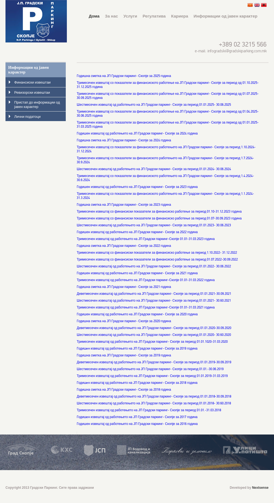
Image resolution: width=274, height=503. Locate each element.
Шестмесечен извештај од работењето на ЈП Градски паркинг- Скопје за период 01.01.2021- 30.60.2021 (154, 301)
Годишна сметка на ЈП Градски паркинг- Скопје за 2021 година (124, 287)
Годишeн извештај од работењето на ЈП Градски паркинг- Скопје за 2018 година (137, 383)
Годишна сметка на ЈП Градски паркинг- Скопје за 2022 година (124, 246)
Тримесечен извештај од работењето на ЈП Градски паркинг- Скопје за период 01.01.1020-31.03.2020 (152, 342)
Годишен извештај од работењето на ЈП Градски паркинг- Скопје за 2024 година (137, 134)
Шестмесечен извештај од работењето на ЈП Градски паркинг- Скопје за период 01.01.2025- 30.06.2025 (154, 105)
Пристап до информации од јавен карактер (37, 104)
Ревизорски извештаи (32, 92)
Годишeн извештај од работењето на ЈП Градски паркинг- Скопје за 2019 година (137, 349)
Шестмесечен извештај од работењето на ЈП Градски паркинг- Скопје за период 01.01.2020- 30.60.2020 (154, 335)
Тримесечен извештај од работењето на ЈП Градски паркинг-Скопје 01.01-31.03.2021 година (146, 307)
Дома (94, 16)
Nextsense (260, 488)
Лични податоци (27, 117)
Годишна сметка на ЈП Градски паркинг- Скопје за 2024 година (124, 140)
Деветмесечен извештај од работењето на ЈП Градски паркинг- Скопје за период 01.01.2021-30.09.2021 (154, 294)
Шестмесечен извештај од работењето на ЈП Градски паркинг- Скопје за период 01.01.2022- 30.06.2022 (154, 266)
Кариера (179, 16)
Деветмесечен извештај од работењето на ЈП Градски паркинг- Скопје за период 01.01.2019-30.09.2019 (154, 362)
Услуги (130, 16)
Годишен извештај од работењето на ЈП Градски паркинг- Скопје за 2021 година (137, 273)
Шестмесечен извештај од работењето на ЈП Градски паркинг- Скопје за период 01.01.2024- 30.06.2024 (154, 169)
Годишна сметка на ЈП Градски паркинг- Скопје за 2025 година (124, 76)
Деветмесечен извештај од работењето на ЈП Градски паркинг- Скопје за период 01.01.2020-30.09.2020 (154, 328)
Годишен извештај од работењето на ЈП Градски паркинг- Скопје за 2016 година (137, 424)
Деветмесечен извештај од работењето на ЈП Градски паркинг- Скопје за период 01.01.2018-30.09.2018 (154, 397)
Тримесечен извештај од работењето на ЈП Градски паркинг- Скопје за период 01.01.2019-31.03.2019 (152, 376)
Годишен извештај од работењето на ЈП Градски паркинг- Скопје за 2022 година (137, 232)
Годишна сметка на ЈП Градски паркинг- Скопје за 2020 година (124, 321)
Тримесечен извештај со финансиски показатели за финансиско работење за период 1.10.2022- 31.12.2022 (157, 253)
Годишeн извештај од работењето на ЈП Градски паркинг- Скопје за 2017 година (137, 417)
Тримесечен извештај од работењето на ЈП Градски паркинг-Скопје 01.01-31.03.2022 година (146, 280)
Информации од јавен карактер (226, 16)
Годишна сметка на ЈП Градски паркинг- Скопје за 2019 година (124, 355)
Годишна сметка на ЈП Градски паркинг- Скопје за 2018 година (124, 390)
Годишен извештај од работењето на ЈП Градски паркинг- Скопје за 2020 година (137, 314)
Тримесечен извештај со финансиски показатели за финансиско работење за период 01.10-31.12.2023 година (159, 212)
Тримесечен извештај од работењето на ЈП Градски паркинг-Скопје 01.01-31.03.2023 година (146, 239)
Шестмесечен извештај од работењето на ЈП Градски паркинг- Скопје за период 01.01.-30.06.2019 (150, 369)
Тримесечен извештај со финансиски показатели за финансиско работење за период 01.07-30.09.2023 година (159, 218)
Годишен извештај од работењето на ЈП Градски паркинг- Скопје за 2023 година (137, 187)
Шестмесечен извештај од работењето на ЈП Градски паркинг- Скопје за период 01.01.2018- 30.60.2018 (154, 403)
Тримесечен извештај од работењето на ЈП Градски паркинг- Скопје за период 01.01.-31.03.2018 (149, 410)
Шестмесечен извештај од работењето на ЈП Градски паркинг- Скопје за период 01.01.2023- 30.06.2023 (154, 225)
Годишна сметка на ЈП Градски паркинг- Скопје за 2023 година (124, 205)
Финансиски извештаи (32, 82)
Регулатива (153, 16)
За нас (111, 16)
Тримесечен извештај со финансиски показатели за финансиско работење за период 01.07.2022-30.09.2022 (157, 260)
